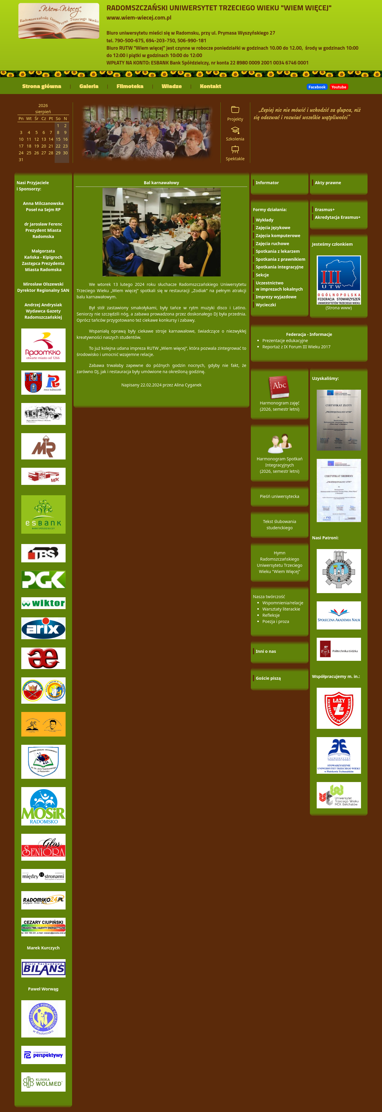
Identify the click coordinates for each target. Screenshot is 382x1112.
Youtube (338, 87)
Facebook (317, 87)
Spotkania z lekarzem (278, 251)
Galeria (88, 85)
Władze (172, 85)
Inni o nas (266, 651)
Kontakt (210, 85)
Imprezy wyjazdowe (276, 297)
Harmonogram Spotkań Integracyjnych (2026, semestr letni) (280, 457)
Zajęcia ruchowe (272, 243)
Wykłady (265, 220)
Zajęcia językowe (273, 227)
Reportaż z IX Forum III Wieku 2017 (296, 346)
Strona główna (41, 85)
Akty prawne (328, 182)
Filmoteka (130, 85)
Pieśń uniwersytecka (279, 496)
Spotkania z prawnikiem (280, 259)
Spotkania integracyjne (280, 267)
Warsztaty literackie (281, 609)
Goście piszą (268, 678)
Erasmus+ (325, 209)
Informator (267, 182)
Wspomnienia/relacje (282, 603)
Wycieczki (266, 304)
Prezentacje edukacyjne (285, 340)
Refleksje (271, 615)
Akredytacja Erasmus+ (337, 217)
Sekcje (262, 275)
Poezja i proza (275, 621)
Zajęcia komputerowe (278, 235)
